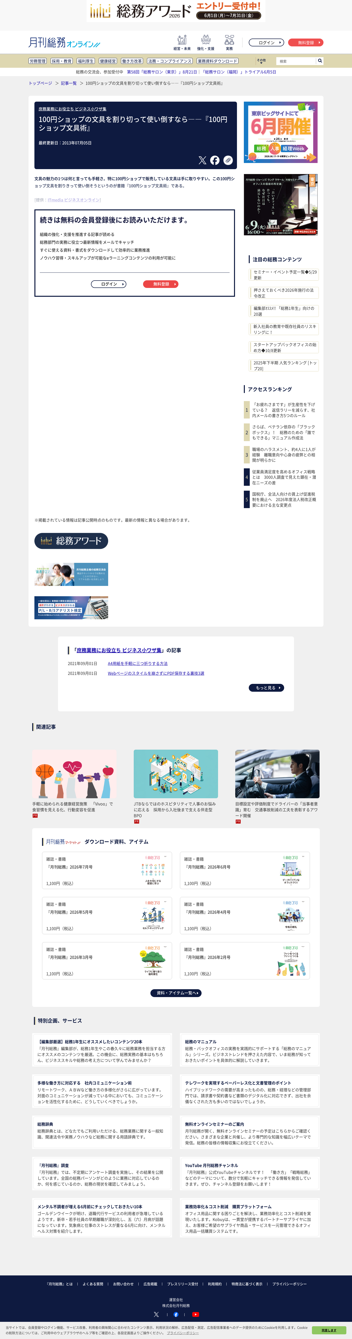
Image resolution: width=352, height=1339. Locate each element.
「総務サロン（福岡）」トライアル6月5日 (238, 72)
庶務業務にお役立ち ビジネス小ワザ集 (72, 109)
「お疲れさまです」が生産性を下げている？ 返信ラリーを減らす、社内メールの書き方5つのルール (283, 409)
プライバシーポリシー (289, 1283)
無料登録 (309, 42)
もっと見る (268, 687)
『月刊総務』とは (59, 1283)
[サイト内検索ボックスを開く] (320, 61)
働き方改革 (132, 61)
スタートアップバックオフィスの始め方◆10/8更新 (284, 347)
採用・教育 (62, 61)
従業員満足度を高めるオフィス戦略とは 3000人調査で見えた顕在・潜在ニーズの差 (284, 477)
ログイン (270, 42)
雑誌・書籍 (107, 871)
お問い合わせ (123, 1283)
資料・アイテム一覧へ (178, 993)
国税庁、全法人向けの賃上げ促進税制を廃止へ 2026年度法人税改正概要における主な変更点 (284, 499)
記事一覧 (69, 83)
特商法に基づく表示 (247, 1283)
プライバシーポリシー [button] (183, 1332)
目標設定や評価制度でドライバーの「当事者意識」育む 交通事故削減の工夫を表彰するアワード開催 (276, 809)
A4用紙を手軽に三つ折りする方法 (138, 663)
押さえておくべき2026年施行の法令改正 (284, 293)
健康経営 (108, 61)
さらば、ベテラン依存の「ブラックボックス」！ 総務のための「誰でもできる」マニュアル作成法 (283, 432)
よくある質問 (93, 1283)
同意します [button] (329, 1330)
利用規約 (215, 1283)
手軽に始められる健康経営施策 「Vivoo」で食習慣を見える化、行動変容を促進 (72, 806)
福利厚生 (86, 61)
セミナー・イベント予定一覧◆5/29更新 (285, 275)
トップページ (40, 83)
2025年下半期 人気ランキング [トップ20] (285, 365)
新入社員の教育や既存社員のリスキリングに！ (284, 329)
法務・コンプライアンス (169, 61)
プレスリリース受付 (182, 1283)
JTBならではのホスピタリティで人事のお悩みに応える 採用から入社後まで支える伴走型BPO (175, 809)
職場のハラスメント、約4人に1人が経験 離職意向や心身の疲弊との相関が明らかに (284, 454)
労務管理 (37, 61)
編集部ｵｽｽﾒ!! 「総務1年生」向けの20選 (284, 311)
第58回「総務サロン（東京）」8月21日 (162, 72)
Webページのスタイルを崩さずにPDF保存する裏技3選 (156, 673)
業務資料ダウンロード (217, 61)
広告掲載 (150, 1283)
